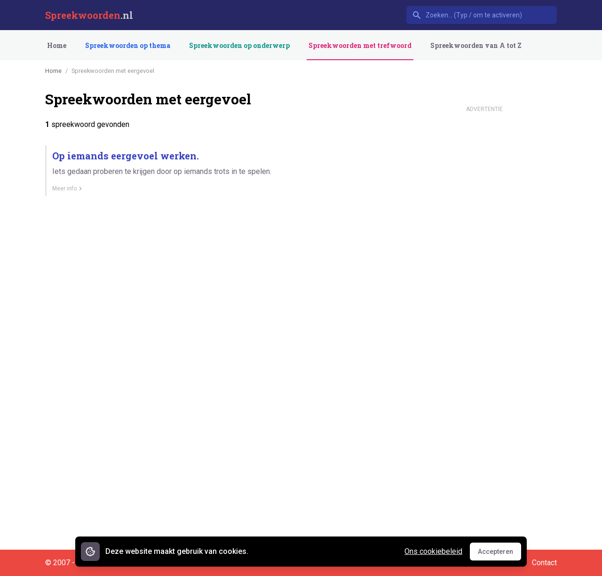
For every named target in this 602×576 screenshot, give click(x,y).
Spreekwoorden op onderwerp (239, 45)
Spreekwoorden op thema (127, 45)
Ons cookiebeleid (433, 551)
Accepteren (499, 554)
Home (56, 45)
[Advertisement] (484, 258)
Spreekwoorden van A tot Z (476, 45)
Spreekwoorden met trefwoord (360, 45)
